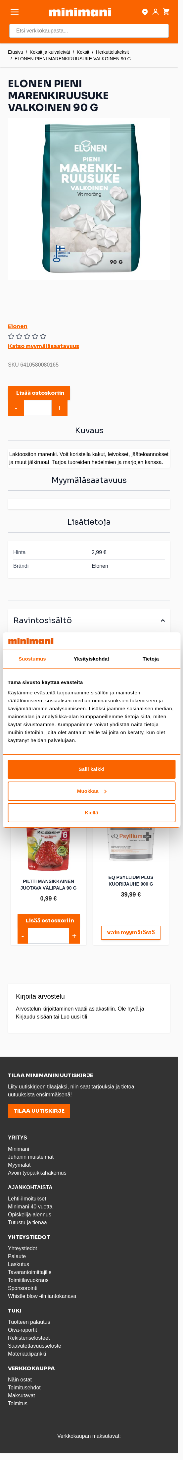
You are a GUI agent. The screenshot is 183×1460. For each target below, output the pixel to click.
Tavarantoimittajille (30, 1272)
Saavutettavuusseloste (34, 1346)
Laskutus (18, 1264)
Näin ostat (20, 1379)
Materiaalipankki (27, 1354)
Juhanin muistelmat (31, 1157)
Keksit (83, 52)
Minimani (18, 1149)
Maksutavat (21, 1395)
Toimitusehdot (24, 1387)
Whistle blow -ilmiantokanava (42, 1296)
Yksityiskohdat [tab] (91, 659)
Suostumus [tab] (32, 659)
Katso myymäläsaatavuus (43, 346)
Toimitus (17, 1403)
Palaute (17, 1256)
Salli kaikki (92, 769)
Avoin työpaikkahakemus (37, 1173)
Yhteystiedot (22, 1248)
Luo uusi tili (74, 1017)
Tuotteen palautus (30, 1322)
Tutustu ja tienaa (27, 1222)
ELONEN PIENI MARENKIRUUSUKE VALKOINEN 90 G (73, 58)
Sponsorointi (22, 1288)
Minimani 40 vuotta (30, 1206)
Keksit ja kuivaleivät (50, 52)
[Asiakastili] (156, 12)
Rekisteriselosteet (29, 1338)
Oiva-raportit (22, 1330)
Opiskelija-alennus (29, 1214)
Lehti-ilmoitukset (27, 1198)
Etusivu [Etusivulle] (15, 52)
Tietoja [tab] (151, 659)
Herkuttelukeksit (112, 52)
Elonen (17, 326)
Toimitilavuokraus (28, 1280)
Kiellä (91, 812)
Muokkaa (92, 791)
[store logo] (79, 12)
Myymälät (19, 1165)
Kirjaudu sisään (34, 1017)
